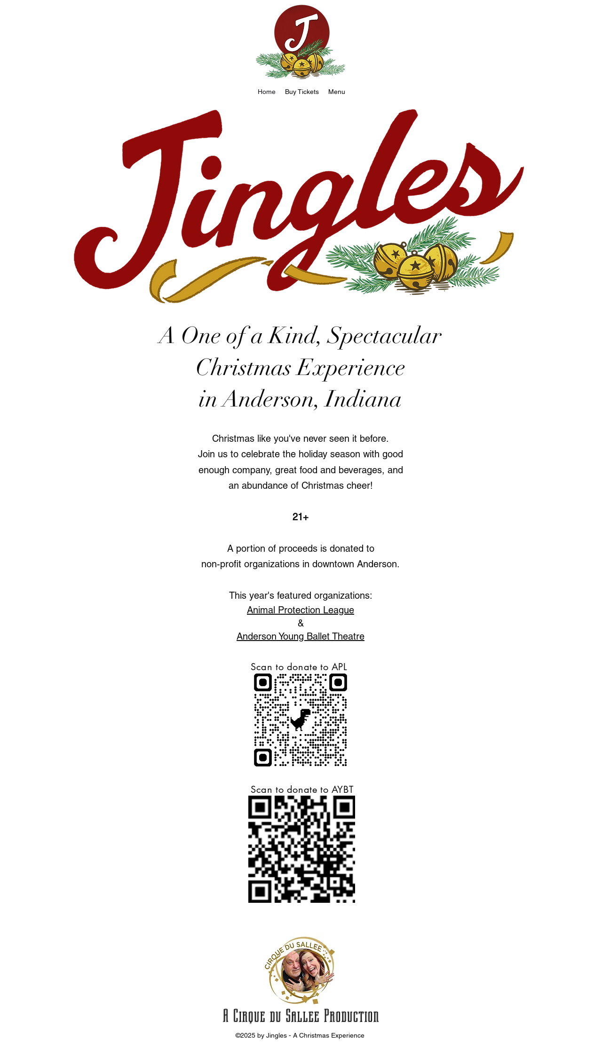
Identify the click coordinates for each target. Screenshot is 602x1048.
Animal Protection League (300, 610)
